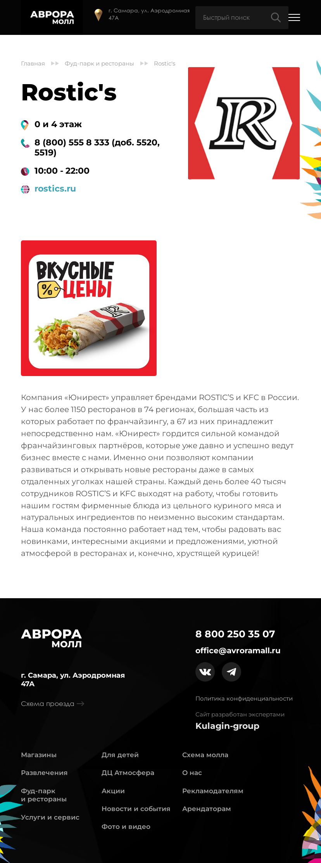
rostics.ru (55, 189)
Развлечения (44, 773)
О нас (192, 773)
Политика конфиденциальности (244, 698)
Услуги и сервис (50, 817)
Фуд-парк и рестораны (99, 63)
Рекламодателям (212, 791)
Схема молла (205, 755)
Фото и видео (126, 826)
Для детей (120, 755)
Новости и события (136, 809)
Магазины (39, 755)
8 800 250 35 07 (235, 634)
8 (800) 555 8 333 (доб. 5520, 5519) (97, 148)
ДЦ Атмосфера (128, 773)
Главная (33, 63)
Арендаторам (206, 809)
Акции (113, 791)
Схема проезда (52, 704)
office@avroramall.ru (238, 650)
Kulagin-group (227, 726)
